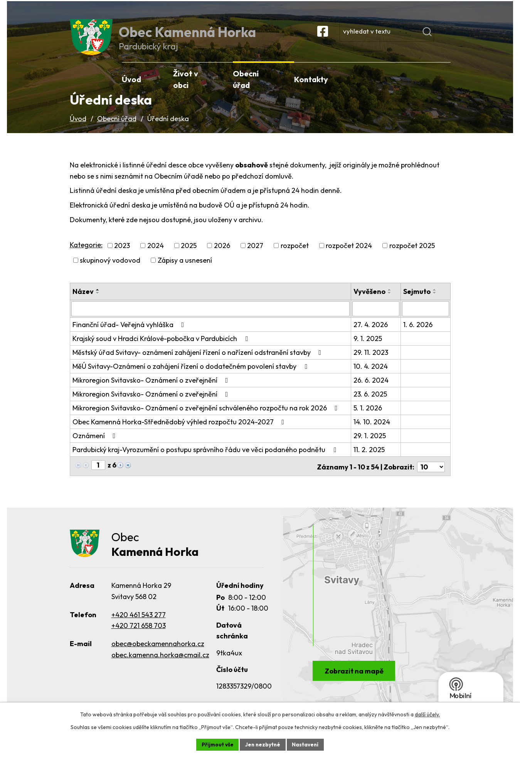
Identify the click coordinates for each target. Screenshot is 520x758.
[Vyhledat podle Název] (210, 316)
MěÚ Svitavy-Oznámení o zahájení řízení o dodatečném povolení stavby (191, 373)
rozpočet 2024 (349, 253)
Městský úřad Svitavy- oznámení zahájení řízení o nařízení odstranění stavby (198, 359)
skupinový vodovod (110, 267)
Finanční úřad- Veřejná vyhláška (129, 332)
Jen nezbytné (263, 744)
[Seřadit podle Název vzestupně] (98, 297)
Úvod (78, 126)
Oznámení (95, 443)
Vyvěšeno (370, 299)
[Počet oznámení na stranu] (431, 473)
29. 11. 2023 (371, 359)
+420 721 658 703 (138, 632)
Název (83, 299)
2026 (222, 253)
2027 (255, 253)
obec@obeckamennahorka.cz (157, 650)
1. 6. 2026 (418, 332)
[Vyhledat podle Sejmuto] (425, 316)
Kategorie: (86, 252)
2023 (122, 253)
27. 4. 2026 (371, 332)
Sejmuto (417, 299)
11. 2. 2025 (369, 456)
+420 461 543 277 (138, 621)
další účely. (427, 714)
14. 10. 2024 (372, 429)
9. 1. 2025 (368, 345)
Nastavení (306, 744)
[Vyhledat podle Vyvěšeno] (376, 316)
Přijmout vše (216, 744)
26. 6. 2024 (371, 387)
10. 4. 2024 (371, 373)
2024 (155, 253)
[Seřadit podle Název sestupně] (98, 300)
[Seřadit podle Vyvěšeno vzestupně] (390, 297)
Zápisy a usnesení (185, 267)
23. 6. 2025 (371, 401)
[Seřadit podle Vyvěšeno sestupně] (390, 300)
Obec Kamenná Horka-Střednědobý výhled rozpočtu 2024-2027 (180, 429)
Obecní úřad (116, 126)
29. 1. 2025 (370, 443)
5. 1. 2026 (368, 415)
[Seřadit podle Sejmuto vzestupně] (435, 297)
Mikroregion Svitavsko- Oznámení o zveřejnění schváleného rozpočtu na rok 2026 (206, 415)
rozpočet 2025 (412, 253)
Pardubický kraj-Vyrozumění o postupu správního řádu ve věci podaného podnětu (205, 456)
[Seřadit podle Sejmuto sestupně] (435, 300)
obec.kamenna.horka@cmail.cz (160, 661)
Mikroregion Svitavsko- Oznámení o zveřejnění (151, 387)
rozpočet (295, 253)
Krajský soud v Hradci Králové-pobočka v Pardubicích (161, 345)
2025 (189, 253)
